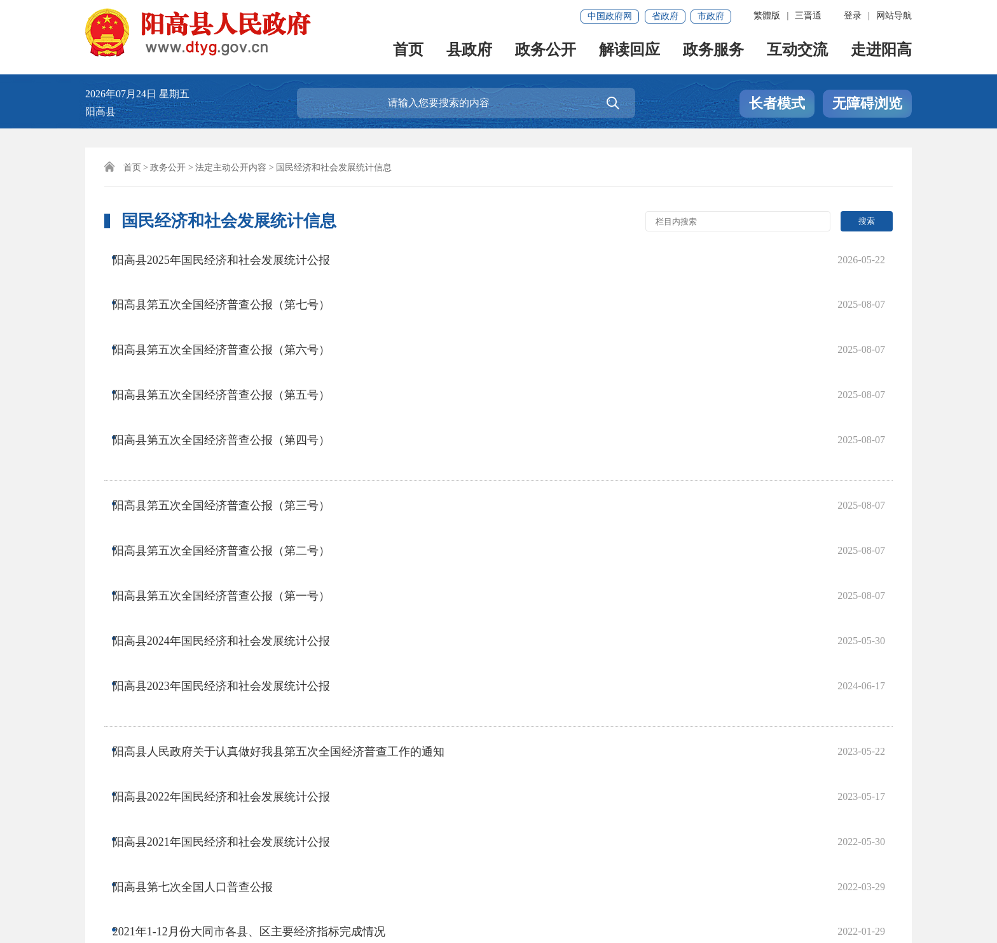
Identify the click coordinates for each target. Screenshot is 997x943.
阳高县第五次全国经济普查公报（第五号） (232, 333)
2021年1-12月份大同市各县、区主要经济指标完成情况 (260, 655)
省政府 (665, 16)
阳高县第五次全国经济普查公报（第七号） (232, 283)
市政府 (711, 16)
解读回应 (629, 52)
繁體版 (766, 15)
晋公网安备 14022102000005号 (516, 896)
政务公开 (545, 52)
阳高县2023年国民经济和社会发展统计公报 (232, 507)
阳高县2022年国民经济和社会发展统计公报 (232, 579)
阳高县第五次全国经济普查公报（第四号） (232, 359)
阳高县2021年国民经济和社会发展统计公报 (232, 604)
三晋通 (808, 15)
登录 (853, 15)
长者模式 (777, 103)
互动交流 (797, 52)
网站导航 (894, 15)
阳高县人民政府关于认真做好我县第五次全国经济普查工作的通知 (290, 553)
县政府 (469, 52)
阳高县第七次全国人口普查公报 (204, 630)
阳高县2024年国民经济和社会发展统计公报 (232, 482)
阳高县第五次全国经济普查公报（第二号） (232, 431)
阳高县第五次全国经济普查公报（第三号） (232, 405)
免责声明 (112, 853)
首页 (408, 52)
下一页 (471, 717)
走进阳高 (881, 52)
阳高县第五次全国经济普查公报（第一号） (232, 456)
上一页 (356, 717)
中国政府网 (610, 16)
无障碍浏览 (867, 103)
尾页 (515, 717)
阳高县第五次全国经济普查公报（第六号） (232, 308)
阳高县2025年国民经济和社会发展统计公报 (232, 257)
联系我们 (172, 853)
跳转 (680, 717)
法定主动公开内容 (230, 167)
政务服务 (713, 52)
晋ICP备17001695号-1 (257, 896)
